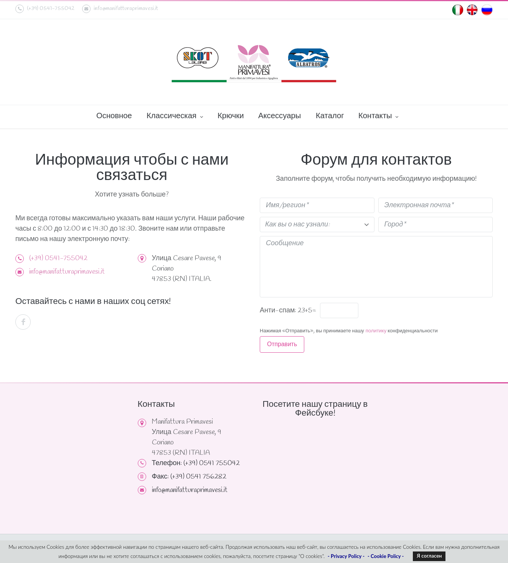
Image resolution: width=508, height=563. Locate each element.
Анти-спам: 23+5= (288, 310)
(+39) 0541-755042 (58, 258)
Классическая (175, 116)
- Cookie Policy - (386, 556)
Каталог (330, 116)
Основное (114, 116)
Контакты (378, 116)
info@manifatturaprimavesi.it (120, 9)
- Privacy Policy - (346, 556)
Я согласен (429, 556)
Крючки (231, 116)
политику (376, 331)
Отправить (282, 344)
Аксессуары (279, 116)
